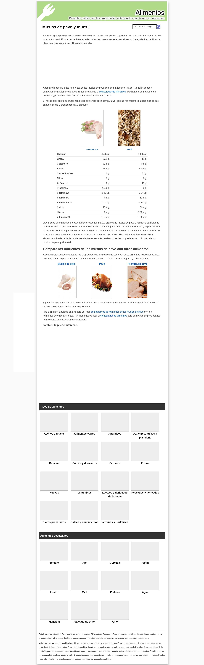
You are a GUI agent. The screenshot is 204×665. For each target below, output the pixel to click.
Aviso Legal (106, 659)
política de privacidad (90, 659)
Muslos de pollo (66, 264)
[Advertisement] (102, 65)
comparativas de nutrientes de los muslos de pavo (117, 311)
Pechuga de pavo (137, 264)
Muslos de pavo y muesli (66, 27)
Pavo (102, 264)
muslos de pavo (92, 149)
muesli (129, 149)
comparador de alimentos (112, 91)
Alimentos (150, 12)
